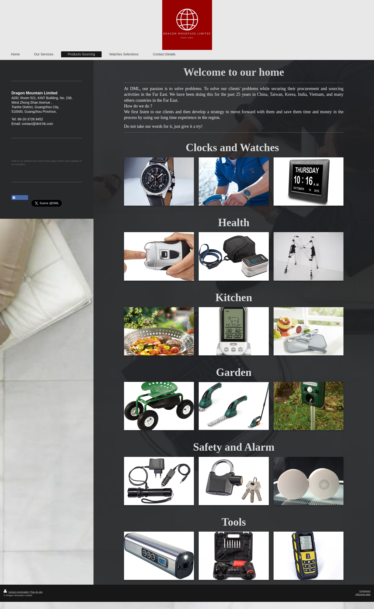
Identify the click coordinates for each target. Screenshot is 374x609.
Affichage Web (362, 594)
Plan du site (36, 592)
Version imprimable (16, 592)
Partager (19, 197)
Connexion (364, 591)
